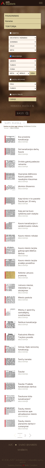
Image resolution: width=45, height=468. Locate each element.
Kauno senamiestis (28, 445)
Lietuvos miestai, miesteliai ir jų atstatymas (25, 288)
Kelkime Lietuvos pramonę (25, 274)
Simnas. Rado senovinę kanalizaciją (28, 348)
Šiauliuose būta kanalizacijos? (25, 397)
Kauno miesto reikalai (28, 235)
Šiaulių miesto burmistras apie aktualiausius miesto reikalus (27, 412)
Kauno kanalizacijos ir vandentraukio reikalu (28, 224)
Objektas (15, 33)
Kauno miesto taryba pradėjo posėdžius (27, 261)
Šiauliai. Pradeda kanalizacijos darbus (27, 385)
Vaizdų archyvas (18, 79)
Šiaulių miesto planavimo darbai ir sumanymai (27, 424)
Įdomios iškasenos (26, 186)
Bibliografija (17, 56)
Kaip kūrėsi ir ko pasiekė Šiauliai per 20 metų (29, 200)
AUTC (10, 445)
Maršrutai (22, 450)
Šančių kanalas (25, 359)
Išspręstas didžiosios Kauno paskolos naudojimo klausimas (27, 177)
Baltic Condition (31, 465)
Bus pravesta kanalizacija (24, 138)
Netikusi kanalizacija (27, 322)
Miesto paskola (25, 297)
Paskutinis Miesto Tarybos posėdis (26, 336)
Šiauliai (21, 371)
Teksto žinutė (17, 94)
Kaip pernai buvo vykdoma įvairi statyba (28, 212)
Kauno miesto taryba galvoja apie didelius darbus (27, 251)
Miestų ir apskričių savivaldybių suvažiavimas (26, 312)
